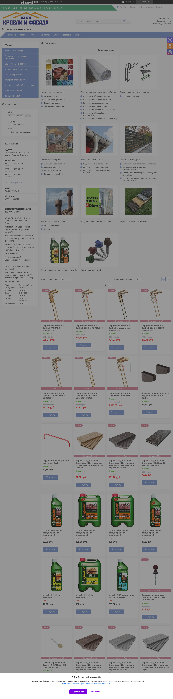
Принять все (78, 692)
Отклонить (98, 692)
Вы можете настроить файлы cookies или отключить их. (85, 686)
